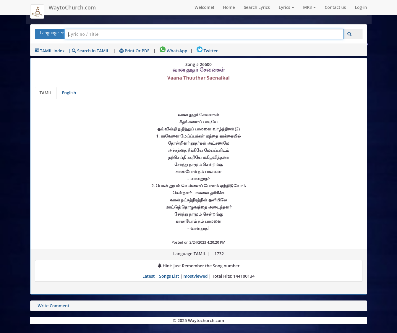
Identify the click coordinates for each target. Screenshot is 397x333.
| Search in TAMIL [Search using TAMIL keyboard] (89, 51)
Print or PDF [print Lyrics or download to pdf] (134, 51)
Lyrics (286, 7)
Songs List (169, 276)
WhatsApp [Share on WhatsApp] (173, 51)
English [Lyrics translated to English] (69, 93)
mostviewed (196, 276)
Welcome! (204, 7)
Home (229, 7)
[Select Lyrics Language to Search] (51, 33)
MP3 (309, 7)
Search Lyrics (257, 7)
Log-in (361, 7)
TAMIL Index (50, 51)
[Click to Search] (349, 34)
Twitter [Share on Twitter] (207, 51)
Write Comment (53, 305)
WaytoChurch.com (72, 7)
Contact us (335, 7)
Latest (149, 276)
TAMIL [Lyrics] (46, 93)
